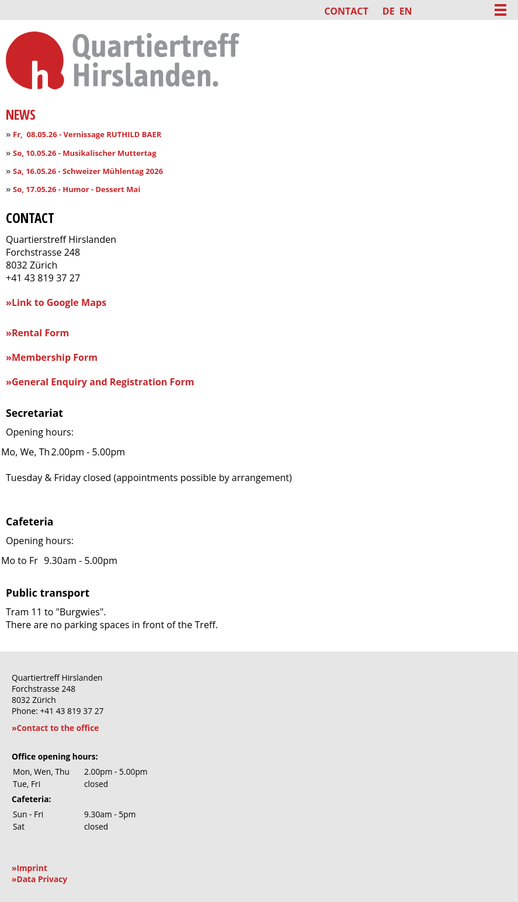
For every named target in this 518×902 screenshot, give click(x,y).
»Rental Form (37, 332)
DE (389, 11)
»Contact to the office (55, 727)
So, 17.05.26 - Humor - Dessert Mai (76, 189)
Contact (346, 11)
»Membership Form (52, 357)
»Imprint (29, 867)
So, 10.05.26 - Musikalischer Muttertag (84, 153)
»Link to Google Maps (56, 302)
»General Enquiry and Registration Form (100, 381)
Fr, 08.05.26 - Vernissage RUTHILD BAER (87, 134)
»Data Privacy (39, 878)
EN (405, 11)
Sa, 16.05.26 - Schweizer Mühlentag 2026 (88, 171)
